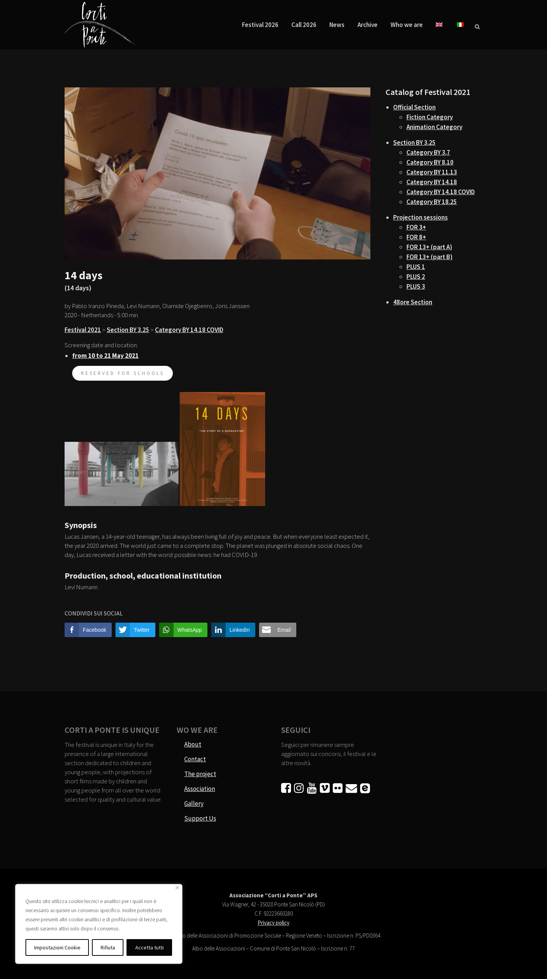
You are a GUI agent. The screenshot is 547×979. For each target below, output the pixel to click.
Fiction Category (429, 117)
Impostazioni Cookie (57, 947)
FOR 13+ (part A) (429, 247)
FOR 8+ (416, 237)
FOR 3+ (416, 227)
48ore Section (412, 302)
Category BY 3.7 (428, 152)
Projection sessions (420, 217)
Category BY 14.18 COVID (189, 330)
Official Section (414, 107)
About (192, 744)
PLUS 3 (415, 286)
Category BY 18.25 (431, 202)
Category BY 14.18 (431, 182)
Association (199, 788)
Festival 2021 (83, 330)
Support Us (200, 818)
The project (200, 774)
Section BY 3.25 (128, 330)
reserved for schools (122, 373)
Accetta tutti (149, 947)
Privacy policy (273, 922)
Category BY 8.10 (430, 162)
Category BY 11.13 (431, 172)
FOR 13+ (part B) (429, 257)
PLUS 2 (415, 276)
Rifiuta (108, 947)
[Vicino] (177, 887)
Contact (195, 759)
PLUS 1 (415, 267)
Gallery (194, 803)
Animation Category (434, 127)
